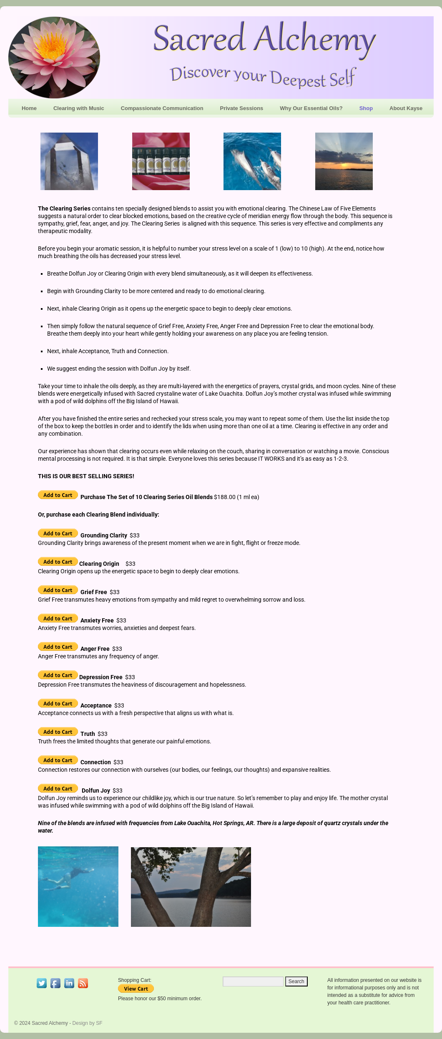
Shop (366, 108)
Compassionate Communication (162, 108)
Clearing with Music (78, 108)
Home (29, 108)
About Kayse (405, 108)
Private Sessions (242, 108)
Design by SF (88, 1023)
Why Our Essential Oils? (311, 108)
